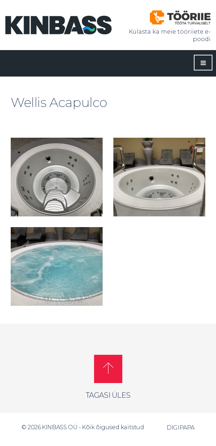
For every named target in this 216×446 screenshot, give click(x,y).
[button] (108, 369)
